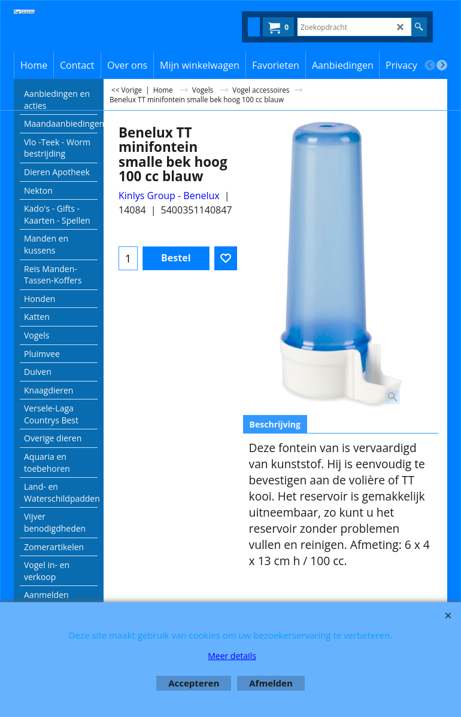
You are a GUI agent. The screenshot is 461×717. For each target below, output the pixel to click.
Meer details (232, 655)
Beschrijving (275, 424)
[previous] (429, 65)
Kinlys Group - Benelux (169, 195)
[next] (441, 65)
